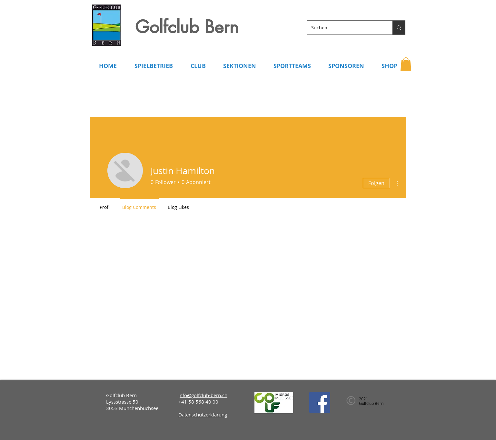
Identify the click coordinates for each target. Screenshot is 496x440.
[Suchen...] (345, 27)
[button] (406, 64)
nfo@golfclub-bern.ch (203, 395)
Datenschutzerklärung (202, 414)
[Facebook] (319, 402)
